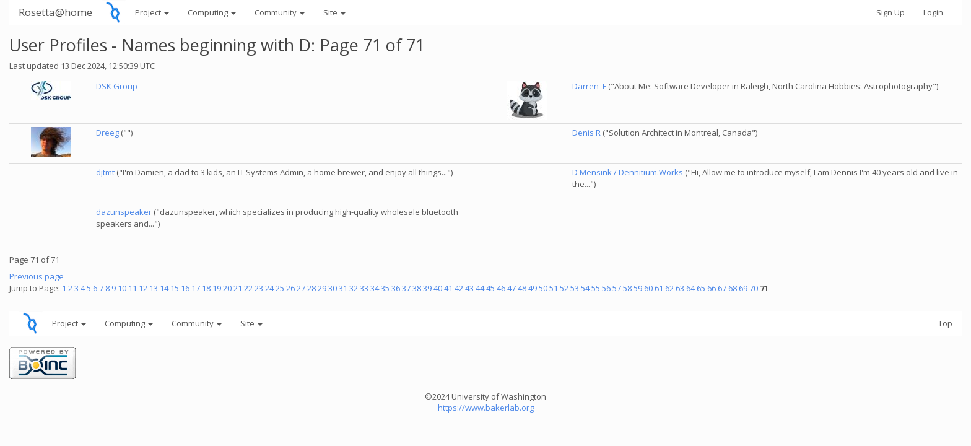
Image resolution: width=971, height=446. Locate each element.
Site (334, 12)
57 (616, 288)
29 (322, 288)
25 (280, 288)
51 (553, 288)
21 (237, 288)
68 (732, 288)
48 (522, 288)
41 (448, 288)
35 (385, 288)
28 (311, 288)
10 (122, 288)
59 (638, 288)
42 (459, 288)
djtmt (105, 172)
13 (153, 288)
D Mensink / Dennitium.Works (627, 172)
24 (269, 288)
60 (648, 288)
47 (511, 288)
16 (185, 288)
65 (701, 288)
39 (427, 288)
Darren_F (589, 86)
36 (395, 288)
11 (132, 288)
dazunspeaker (124, 211)
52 (564, 288)
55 (595, 288)
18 (206, 288)
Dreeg (107, 132)
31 (343, 288)
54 (585, 288)
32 (353, 288)
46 (501, 288)
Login (933, 12)
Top (945, 323)
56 (606, 288)
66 (711, 288)
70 (753, 288)
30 (332, 288)
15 (174, 288)
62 (669, 288)
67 (722, 288)
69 (743, 288)
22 (248, 288)
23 (259, 288)
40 (437, 288)
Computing (212, 12)
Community (280, 12)
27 (301, 288)
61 (659, 288)
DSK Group (116, 86)
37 (406, 288)
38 (416, 288)
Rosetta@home (55, 12)
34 (374, 288)
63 (680, 288)
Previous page (36, 276)
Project (152, 12)
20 (227, 288)
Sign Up (890, 12)
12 (143, 288)
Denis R (586, 132)
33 (364, 288)
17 (195, 288)
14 (164, 288)
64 (690, 288)
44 (480, 288)
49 (532, 288)
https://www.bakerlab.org (486, 407)
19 (216, 288)
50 (543, 288)
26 (290, 288)
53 (574, 288)
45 (490, 288)
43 (469, 288)
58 (627, 288)
